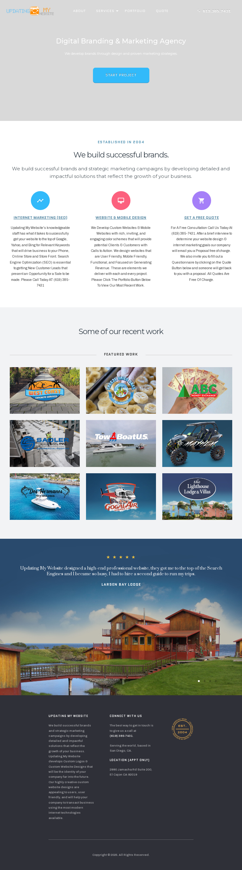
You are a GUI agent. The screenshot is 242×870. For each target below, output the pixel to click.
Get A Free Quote (201, 217)
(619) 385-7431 (121, 735)
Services (105, 11)
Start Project (121, 75)
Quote (162, 11)
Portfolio (135, 11)
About (79, 11)
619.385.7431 (214, 11)
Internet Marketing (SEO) (40, 217)
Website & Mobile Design (120, 217)
